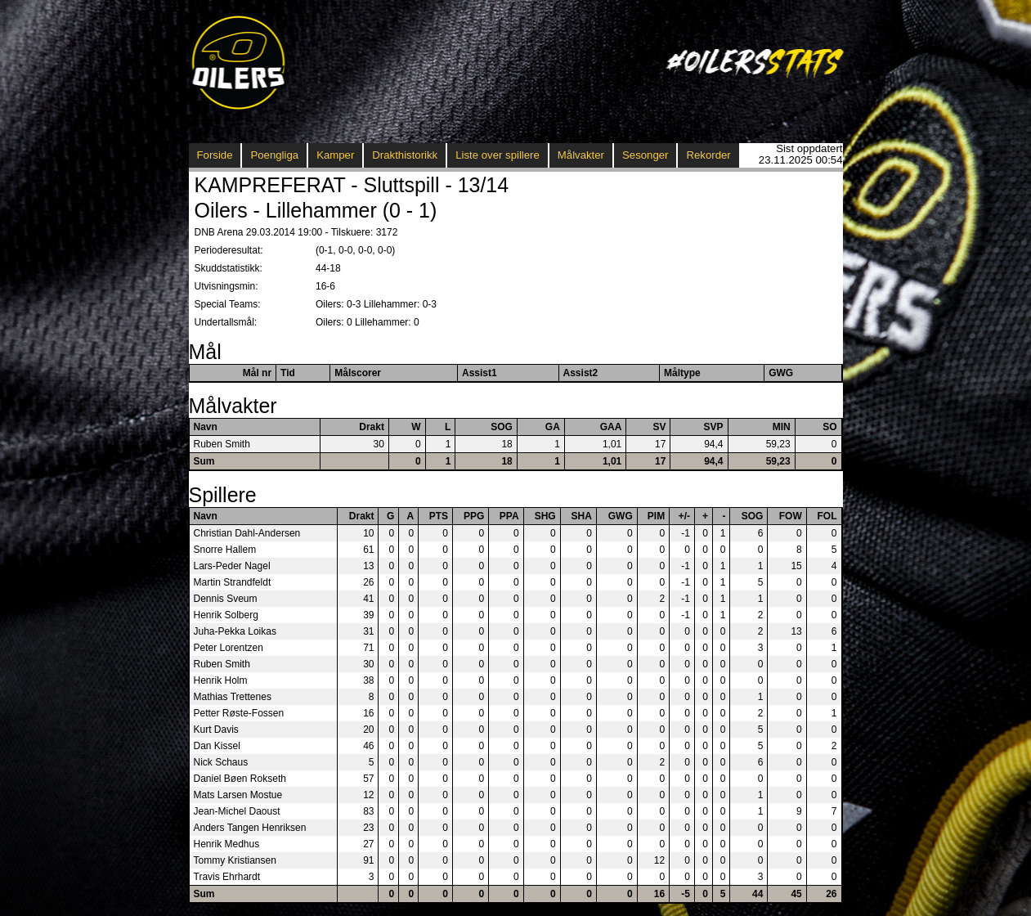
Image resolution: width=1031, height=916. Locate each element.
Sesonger (645, 155)
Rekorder (708, 155)
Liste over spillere (497, 155)
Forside (215, 155)
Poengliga (274, 155)
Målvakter (581, 155)
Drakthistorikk (404, 155)
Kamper (335, 155)
